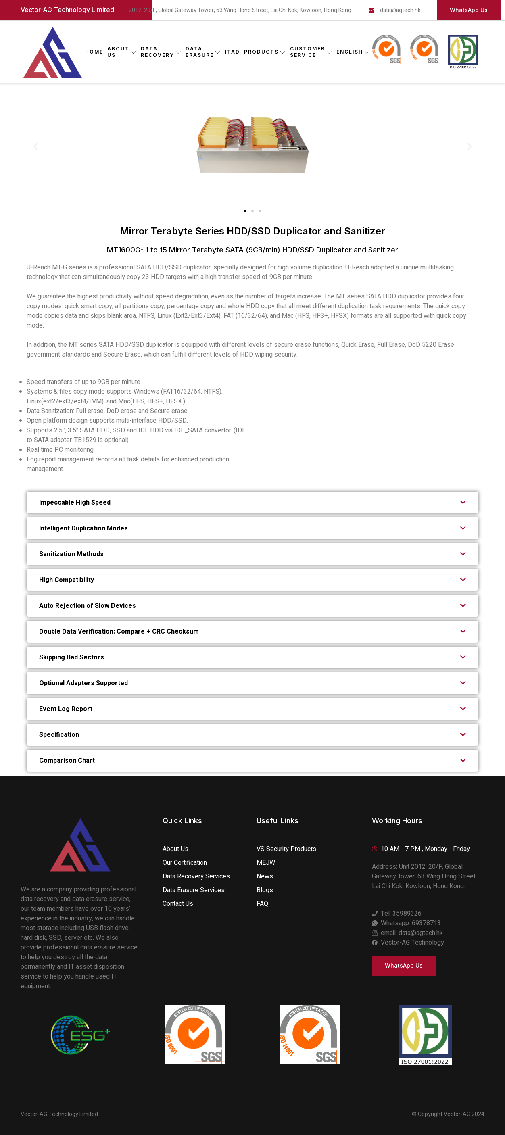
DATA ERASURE (203, 52)
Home (94, 52)
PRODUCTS (265, 52)
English (353, 52)
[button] (36, 146)
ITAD (232, 52)
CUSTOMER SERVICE (311, 52)
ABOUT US (122, 52)
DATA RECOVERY (161, 52)
